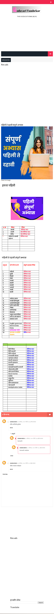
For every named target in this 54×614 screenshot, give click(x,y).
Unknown (13, 422)
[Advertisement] (27, 35)
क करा (27, 333)
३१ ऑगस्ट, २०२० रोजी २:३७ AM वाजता (34, 438)
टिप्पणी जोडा (5, 474)
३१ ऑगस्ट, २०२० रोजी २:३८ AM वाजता (36, 448)
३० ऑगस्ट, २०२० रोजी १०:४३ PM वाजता (27, 422)
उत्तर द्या (11, 428)
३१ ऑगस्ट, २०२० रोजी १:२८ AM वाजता (26, 463)
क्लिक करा (24, 230)
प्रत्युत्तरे (13, 434)
